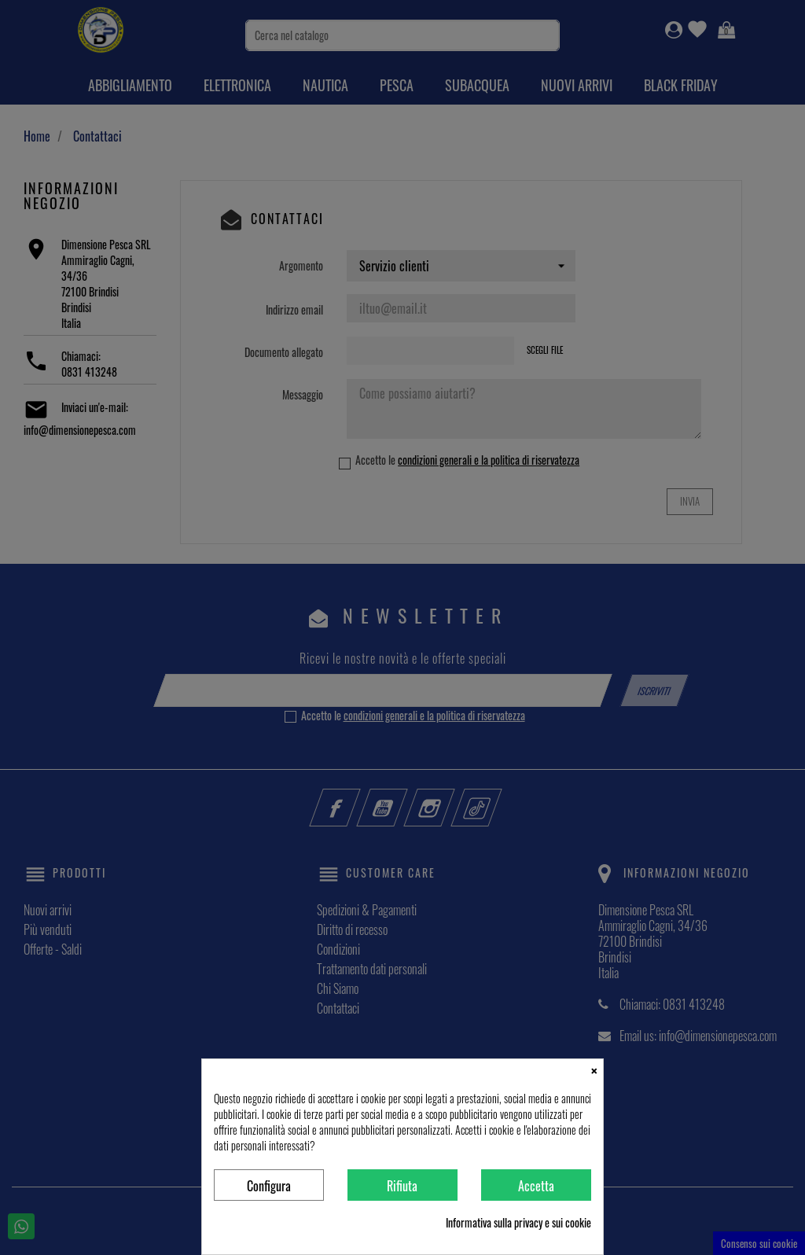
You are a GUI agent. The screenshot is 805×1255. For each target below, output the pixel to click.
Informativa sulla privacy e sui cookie (518, 1223)
